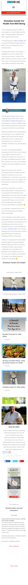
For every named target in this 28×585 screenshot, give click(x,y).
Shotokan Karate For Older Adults (14, 381)
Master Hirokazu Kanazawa (14, 121)
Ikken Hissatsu (18, 41)
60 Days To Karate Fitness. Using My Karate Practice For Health (14, 356)
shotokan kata (12, 229)
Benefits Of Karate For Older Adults (14, 329)
